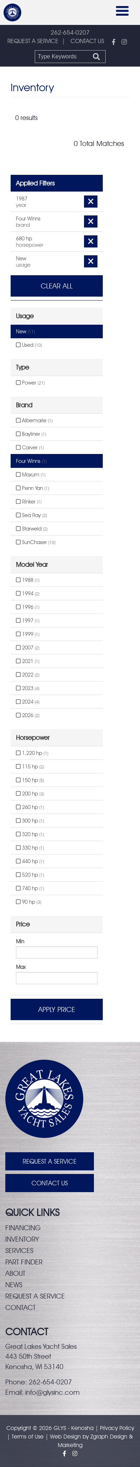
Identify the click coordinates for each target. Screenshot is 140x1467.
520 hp (30, 875)
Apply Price (56, 1009)
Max (21, 967)
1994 (27, 593)
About (15, 1273)
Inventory (22, 1239)
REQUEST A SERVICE (32, 41)
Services (19, 1250)
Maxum (30, 474)
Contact (20, 1307)
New (25, 331)
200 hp (30, 793)
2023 (27, 688)
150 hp (30, 780)
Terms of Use (28, 1436)
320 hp (30, 834)
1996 (27, 607)
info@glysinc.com (52, 1392)
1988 (27, 580)
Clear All (57, 286)
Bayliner (31, 434)
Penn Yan (32, 488)
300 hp (30, 821)
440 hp (30, 861)
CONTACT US (87, 41)
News (13, 1284)
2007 (27, 647)
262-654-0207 (70, 32)
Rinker (28, 501)
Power (30, 383)
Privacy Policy (117, 1428)
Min (20, 941)
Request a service (35, 1296)
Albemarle (34, 420)
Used (29, 345)
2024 (27, 702)
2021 (27, 661)
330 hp (30, 848)
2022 (27, 675)
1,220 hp (32, 753)
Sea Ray (31, 515)
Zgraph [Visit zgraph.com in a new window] (99, 1436)
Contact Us (50, 1183)
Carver (30, 447)
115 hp (30, 766)
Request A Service (50, 1161)
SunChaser (35, 542)
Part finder (24, 1262)
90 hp (28, 902)
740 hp (30, 888)
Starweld (31, 529)
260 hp (30, 807)
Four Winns (31, 461)
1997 (27, 620)
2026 (27, 715)
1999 (27, 634)
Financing (23, 1227)
